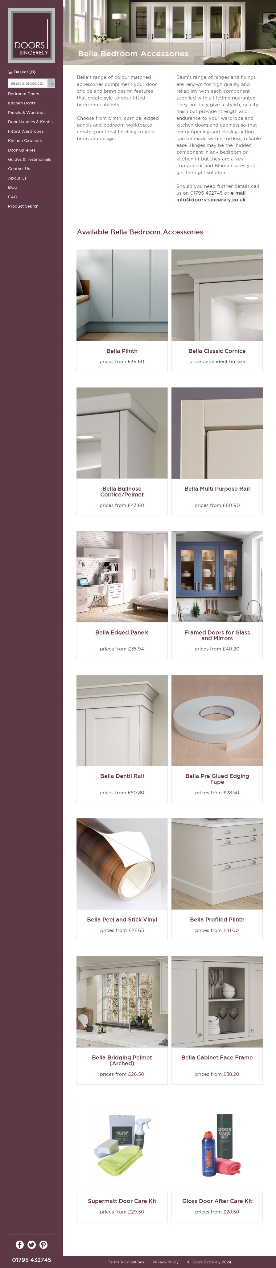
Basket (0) (25, 72)
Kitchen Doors (21, 103)
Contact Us (19, 169)
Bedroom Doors (23, 94)
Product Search (23, 206)
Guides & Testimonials (29, 159)
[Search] (51, 83)
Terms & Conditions (126, 1262)
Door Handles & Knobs (30, 122)
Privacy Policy (166, 1262)
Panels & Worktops (26, 113)
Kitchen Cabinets (25, 141)
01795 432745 (31, 1260)
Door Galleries (21, 150)
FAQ (12, 197)
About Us (17, 178)
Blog (12, 187)
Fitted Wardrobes (25, 131)
